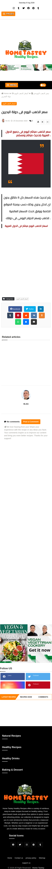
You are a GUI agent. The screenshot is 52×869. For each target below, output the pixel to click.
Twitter (31, 309)
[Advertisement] (26, 487)
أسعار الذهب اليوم (20, 94)
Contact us (19, 858)
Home (5, 94)
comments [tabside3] (43, 697)
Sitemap (42, 858)
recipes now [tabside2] (26, 697)
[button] (8, 14)
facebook (16, 309)
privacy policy (31, 858)
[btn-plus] (43, 122)
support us (26, 863)
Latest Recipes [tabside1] (9, 697)
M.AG (26, 404)
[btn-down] (48, 122)
